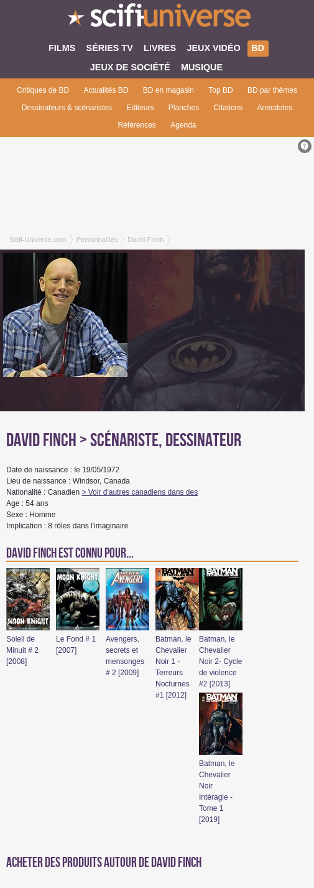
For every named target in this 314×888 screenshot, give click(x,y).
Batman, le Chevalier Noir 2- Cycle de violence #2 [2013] (220, 661)
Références (136, 125)
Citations (228, 107)
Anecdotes (275, 107)
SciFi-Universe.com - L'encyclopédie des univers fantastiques (157, 18)
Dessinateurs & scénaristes (67, 107)
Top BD (220, 90)
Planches (184, 107)
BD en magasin (168, 90)
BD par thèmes (272, 90)
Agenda (183, 125)
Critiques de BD (43, 90)
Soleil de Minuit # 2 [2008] (22, 650)
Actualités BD (105, 90)
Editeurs (140, 107)
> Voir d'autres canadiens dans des (139, 492)
